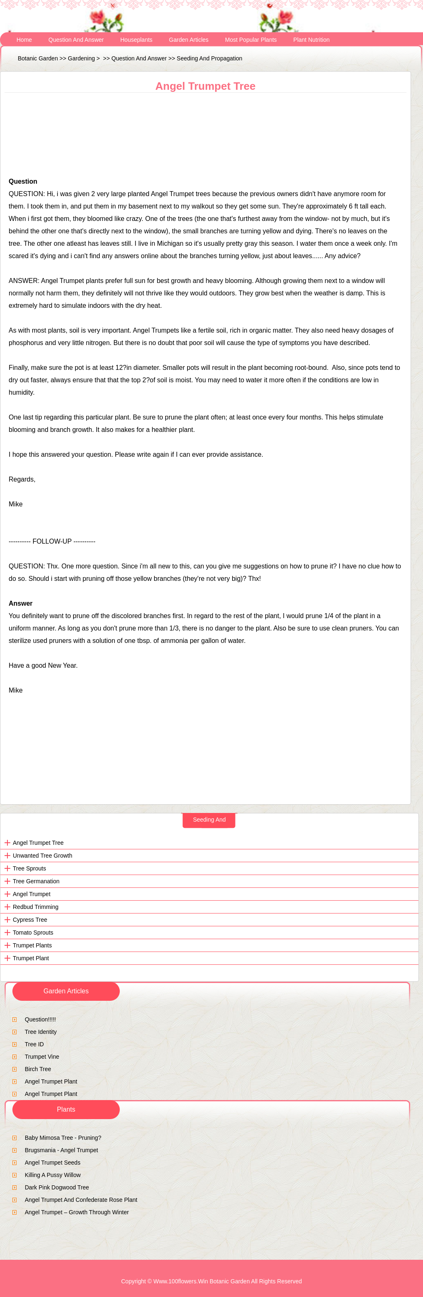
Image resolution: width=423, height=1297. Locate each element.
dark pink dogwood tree (57, 1187)
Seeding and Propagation (209, 58)
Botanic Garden (38, 58)
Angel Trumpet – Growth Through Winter (77, 1212)
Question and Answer (76, 39)
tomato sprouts (33, 932)
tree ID (34, 1044)
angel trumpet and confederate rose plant (81, 1199)
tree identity (41, 1031)
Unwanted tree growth (42, 855)
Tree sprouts (29, 868)
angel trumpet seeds (53, 1162)
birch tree (38, 1069)
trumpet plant (31, 958)
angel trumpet (31, 894)
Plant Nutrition (311, 39)
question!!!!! (40, 1019)
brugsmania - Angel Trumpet (61, 1150)
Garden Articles (189, 39)
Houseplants (136, 39)
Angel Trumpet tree (38, 842)
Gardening (81, 58)
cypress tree (30, 919)
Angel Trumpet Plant (51, 1081)
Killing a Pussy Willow (53, 1175)
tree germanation (36, 881)
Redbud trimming (36, 907)
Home (24, 39)
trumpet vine (42, 1056)
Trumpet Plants (32, 945)
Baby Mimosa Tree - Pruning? (63, 1137)
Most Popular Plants (251, 39)
